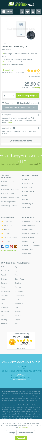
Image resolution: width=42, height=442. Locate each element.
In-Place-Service (10, 225)
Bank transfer (29, 191)
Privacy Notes (23, 427)
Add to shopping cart (28, 95)
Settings (11, 432)
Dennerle (4, 283)
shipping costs (35, 391)
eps (25, 195)
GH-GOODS (19, 291)
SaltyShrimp (5, 311)
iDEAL (26, 199)
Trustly (27, 208)
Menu (7, 11)
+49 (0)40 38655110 (21, 375)
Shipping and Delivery (31, 221)
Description (6, 115)
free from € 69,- (9, 193)
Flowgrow (18, 287)
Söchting (4, 320)
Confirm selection (25, 432)
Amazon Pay (28, 183)
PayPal (26, 179)
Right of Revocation (30, 233)
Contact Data (28, 250)
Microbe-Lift (19, 303)
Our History (8, 233)
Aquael (3, 275)
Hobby (17, 299)
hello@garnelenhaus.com (22, 379)
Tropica (17, 320)
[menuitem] (7, 11)
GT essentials (19, 295)
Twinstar (4, 324)
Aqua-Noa (18, 267)
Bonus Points (28, 229)
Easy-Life (18, 283)
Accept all (21, 438)
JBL (2, 303)
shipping (37, 88)
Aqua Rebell (5, 271)
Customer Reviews (11, 237)
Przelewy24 (28, 203)
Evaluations (6, 128)
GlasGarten (5, 295)
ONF (16, 307)
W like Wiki (8, 221)
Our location (8, 241)
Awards (6, 229)
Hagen (3, 299)
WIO (16, 324)
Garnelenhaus (5, 291)
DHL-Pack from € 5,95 (11, 189)
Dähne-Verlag (19, 279)
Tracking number (9, 201)
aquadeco (18, 271)
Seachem (18, 311)
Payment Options (29, 225)
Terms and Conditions (31, 245)
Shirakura (18, 316)
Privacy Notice (28, 237)
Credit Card (28, 187)
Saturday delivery (9, 206)
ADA (2, 267)
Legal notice (27, 254)
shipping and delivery (25, 418)
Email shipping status (11, 197)
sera (2, 316)
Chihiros (4, 279)
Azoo (16, 275)
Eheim (3, 287)
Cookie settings (29, 241)
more (10, 122)
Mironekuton (5, 307)
